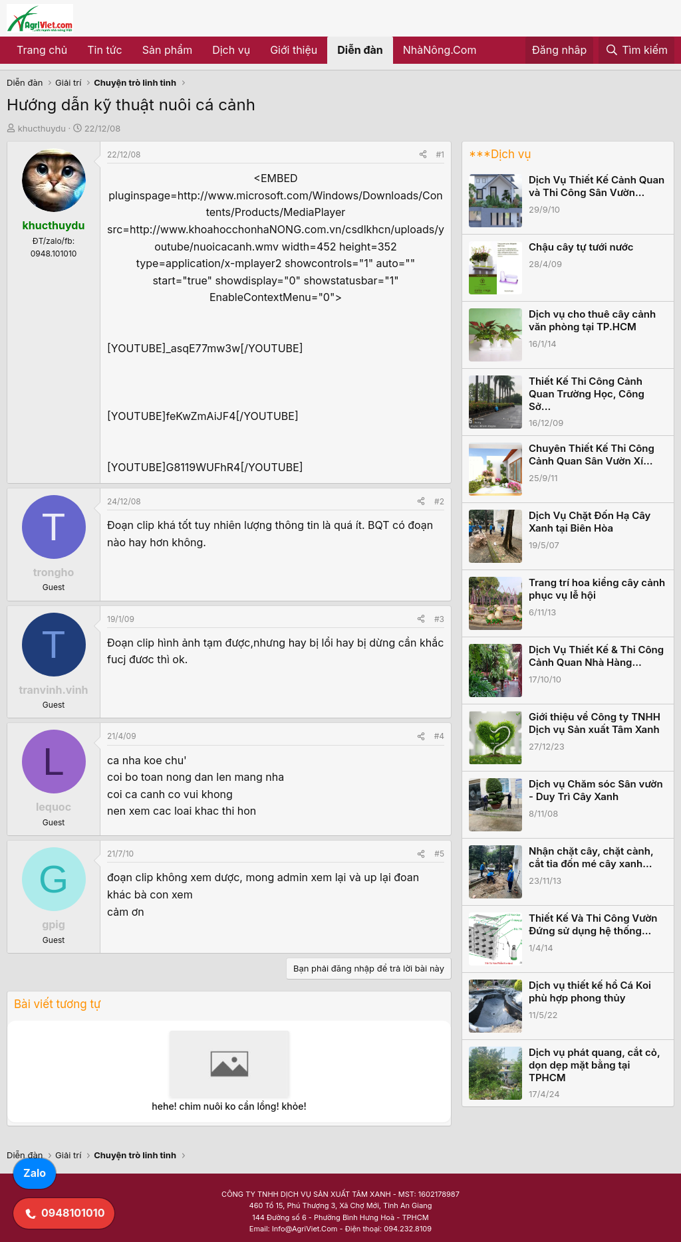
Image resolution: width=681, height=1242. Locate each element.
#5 (439, 854)
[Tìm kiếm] (636, 50)
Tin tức (104, 49)
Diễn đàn (360, 49)
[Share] (423, 154)
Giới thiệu (293, 49)
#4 (439, 736)
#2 (439, 501)
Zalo (34, 1173)
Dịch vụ (231, 49)
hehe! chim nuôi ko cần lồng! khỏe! (229, 1106)
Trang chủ (42, 49)
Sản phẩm (167, 49)
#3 (439, 619)
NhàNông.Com (440, 49)
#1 (440, 154)
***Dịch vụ (500, 154)
